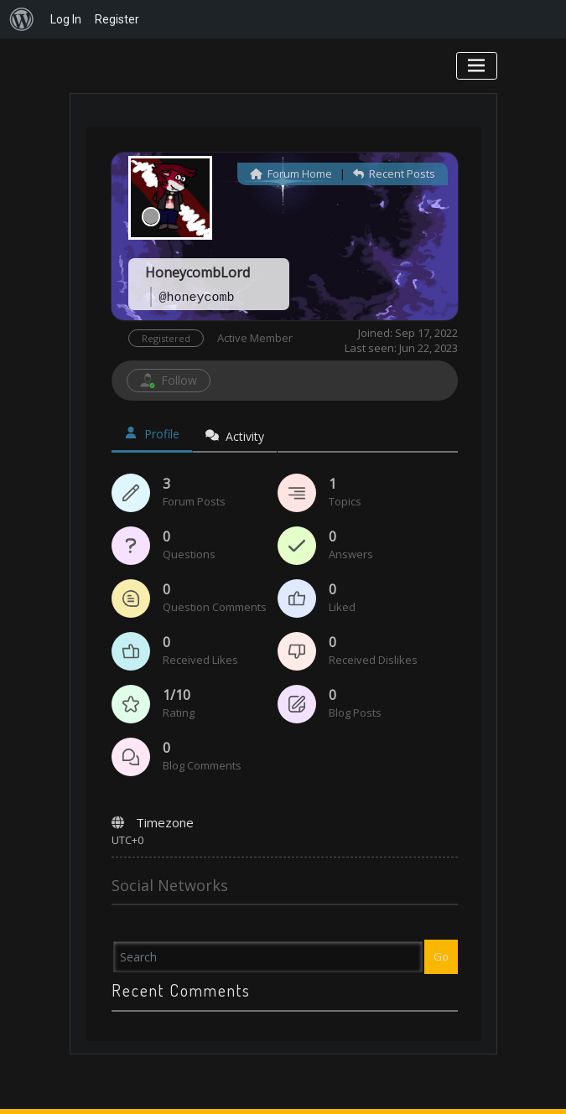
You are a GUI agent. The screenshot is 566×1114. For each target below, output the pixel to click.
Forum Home (291, 173)
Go (441, 956)
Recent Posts (394, 173)
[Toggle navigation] (476, 66)
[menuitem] (22, 19)
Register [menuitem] (117, 19)
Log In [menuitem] (65, 19)
